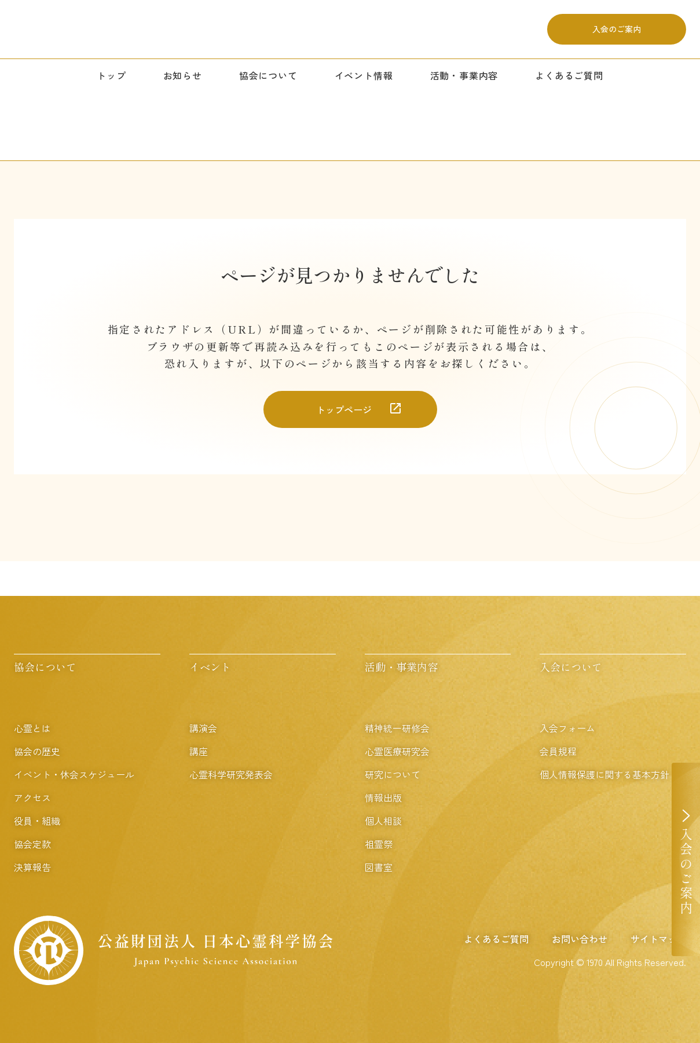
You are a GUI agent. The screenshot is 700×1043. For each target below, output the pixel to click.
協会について (268, 85)
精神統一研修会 (397, 728)
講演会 (203, 728)
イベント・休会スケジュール (74, 774)
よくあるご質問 (569, 85)
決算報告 (32, 867)
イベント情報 (364, 85)
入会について (571, 666)
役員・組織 (37, 821)
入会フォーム (567, 728)
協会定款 (32, 844)
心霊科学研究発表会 (231, 774)
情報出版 (383, 797)
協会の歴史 (37, 751)
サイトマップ (658, 939)
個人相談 (383, 821)
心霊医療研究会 (397, 751)
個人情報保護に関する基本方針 (604, 774)
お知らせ (182, 85)
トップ (111, 85)
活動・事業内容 (464, 85)
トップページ (344, 409)
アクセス (32, 797)
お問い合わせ (579, 939)
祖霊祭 (379, 844)
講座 (198, 751)
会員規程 (558, 751)
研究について (392, 774)
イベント (210, 666)
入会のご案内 (616, 34)
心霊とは (32, 728)
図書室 (379, 867)
